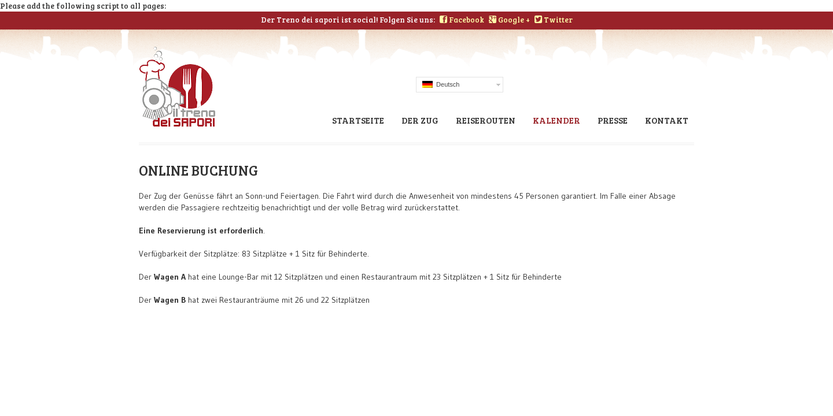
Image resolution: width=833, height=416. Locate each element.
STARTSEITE (358, 120)
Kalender (556, 120)
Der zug (419, 120)
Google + (509, 19)
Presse (613, 120)
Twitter (554, 19)
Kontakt (666, 120)
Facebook (462, 19)
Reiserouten (485, 120)
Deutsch (440, 84)
